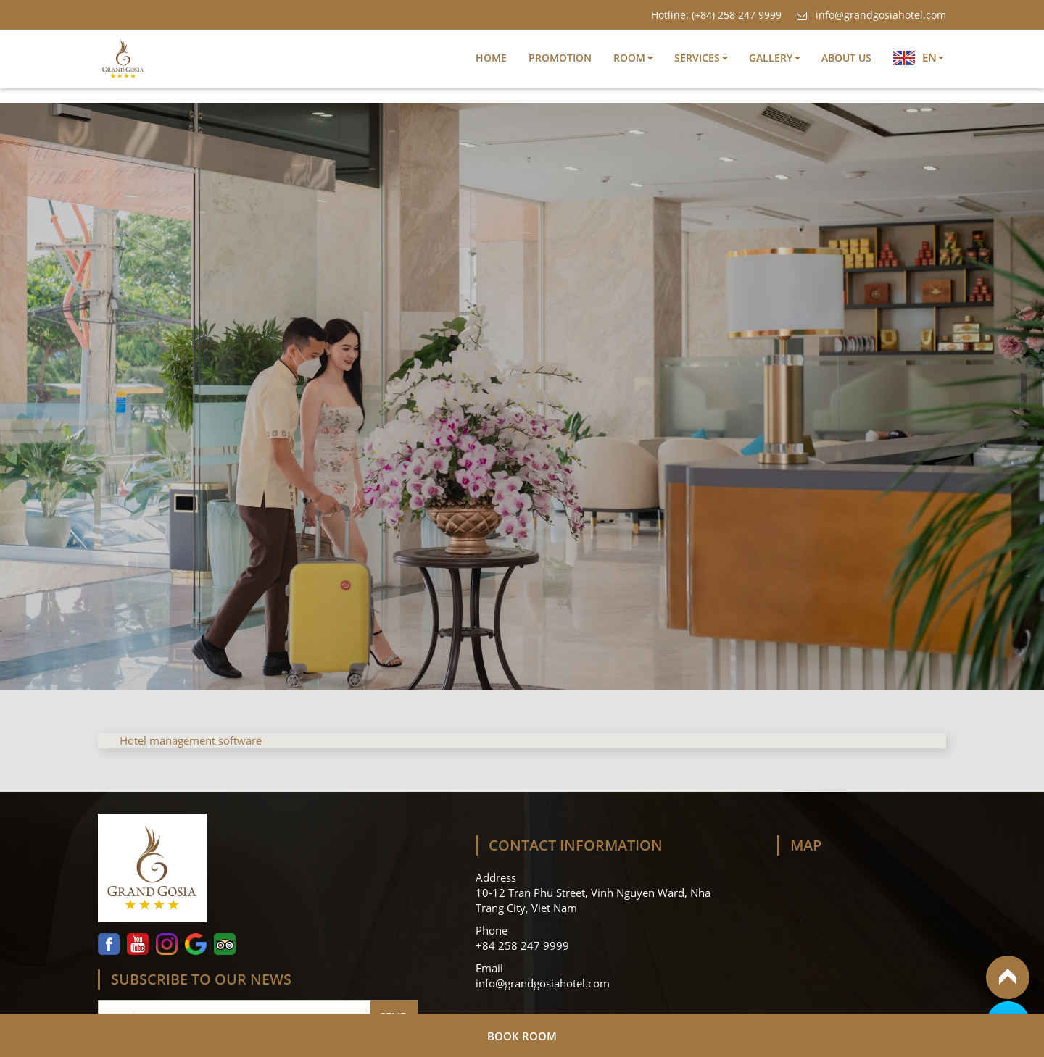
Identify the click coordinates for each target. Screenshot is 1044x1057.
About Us (846, 57)
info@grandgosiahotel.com (871, 15)
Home (491, 57)
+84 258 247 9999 (524, 945)
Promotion (560, 57)
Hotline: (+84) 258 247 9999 (716, 15)
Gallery (770, 57)
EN (918, 57)
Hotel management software (191, 740)
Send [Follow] (394, 1016)
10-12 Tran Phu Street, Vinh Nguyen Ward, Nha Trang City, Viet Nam (593, 900)
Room (629, 57)
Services (697, 57)
